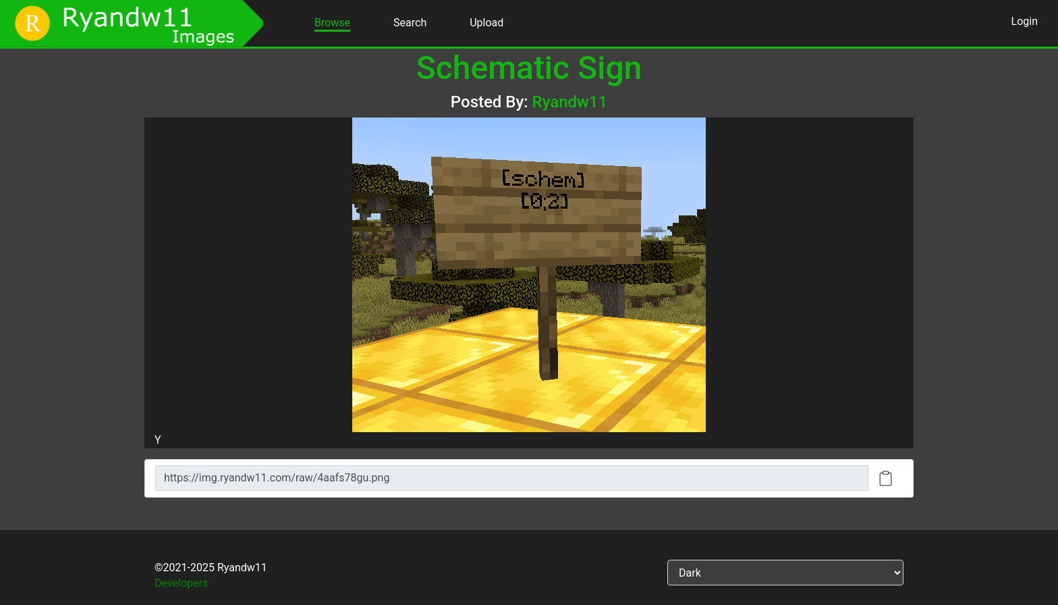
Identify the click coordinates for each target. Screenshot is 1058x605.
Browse (332, 22)
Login (1024, 21)
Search (409, 22)
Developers (181, 583)
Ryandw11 (570, 102)
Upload (486, 22)
